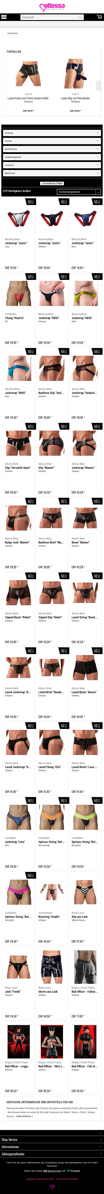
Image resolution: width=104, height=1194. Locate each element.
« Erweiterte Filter (52, 183)
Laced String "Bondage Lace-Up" (85, 617)
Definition (11, 149)
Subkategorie (13, 157)
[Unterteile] (12, 33)
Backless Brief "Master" (52, 542)
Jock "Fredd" (13, 991)
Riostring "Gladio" (49, 916)
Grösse (9, 133)
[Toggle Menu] (4, 18)
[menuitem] (4, 17)
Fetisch (9, 165)
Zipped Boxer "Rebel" (18, 617)
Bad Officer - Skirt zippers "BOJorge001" (52, 1066)
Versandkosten (51, 1163)
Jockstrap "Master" (83, 467)
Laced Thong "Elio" (49, 767)
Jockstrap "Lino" (15, 842)
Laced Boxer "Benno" (84, 692)
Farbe (8, 141)
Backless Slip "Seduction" (52, 393)
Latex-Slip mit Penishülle (75, 98)
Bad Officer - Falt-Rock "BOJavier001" (85, 1066)
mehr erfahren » (24, 1116)
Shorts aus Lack (48, 991)
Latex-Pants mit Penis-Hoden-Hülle (28, 98)
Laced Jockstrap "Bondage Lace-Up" (18, 692)
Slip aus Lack (80, 916)
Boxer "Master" (81, 542)
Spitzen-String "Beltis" (52, 842)
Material (10, 173)
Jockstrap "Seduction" (85, 393)
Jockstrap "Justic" (16, 243)
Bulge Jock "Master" (17, 542)
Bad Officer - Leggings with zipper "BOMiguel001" (18, 1066)
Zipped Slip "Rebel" (50, 617)
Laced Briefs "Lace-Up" (85, 767)
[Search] (80, 17)
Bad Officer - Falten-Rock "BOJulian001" (85, 991)
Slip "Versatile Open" (17, 467)
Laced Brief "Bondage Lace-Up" (52, 692)
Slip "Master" (46, 467)
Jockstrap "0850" (48, 318)
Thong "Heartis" (14, 318)
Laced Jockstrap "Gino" (18, 767)
